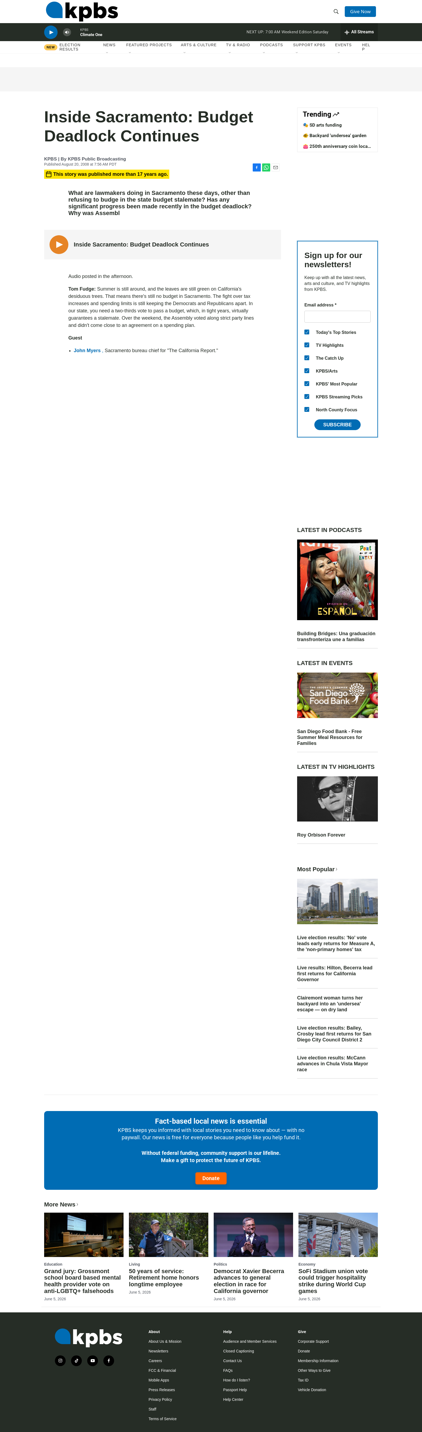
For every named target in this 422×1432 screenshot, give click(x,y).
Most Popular (318, 869)
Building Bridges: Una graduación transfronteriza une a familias (336, 636)
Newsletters (158, 1351)
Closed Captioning (238, 1351)
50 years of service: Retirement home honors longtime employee (164, 1278)
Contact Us (232, 1361)
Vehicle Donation (312, 1390)
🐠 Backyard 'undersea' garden (335, 135)
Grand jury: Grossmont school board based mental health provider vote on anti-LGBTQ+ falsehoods (82, 1281)
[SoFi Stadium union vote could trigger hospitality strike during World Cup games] (338, 1235)
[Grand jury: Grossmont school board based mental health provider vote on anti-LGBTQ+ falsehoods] (84, 1235)
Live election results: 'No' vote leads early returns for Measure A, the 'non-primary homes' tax (336, 943)
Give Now (361, 14)
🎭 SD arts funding (322, 125)
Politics (220, 1264)
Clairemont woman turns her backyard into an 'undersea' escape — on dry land (330, 1003)
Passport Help (235, 1390)
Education (53, 1264)
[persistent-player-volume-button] (67, 39)
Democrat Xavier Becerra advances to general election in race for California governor (249, 1281)
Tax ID (303, 1380)
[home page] (80, 14)
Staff (152, 1409)
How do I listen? (236, 1380)
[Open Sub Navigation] (107, 61)
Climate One (91, 41)
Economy (306, 1264)
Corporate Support (313, 1341)
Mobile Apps (159, 1380)
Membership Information (318, 1361)
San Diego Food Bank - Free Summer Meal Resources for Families (330, 737)
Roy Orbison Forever (321, 835)
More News (61, 1204)
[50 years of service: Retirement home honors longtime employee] (168, 1235)
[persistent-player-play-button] (50, 39)
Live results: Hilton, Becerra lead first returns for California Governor (334, 973)
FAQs (228, 1370)
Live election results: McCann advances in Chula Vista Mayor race (332, 1063)
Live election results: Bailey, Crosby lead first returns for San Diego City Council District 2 (334, 1033)
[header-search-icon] (337, 14)
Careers (155, 1361)
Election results (69, 55)
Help (366, 55)
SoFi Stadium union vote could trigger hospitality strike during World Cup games (333, 1281)
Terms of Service (163, 1419)
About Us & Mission (165, 1341)
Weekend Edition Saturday (305, 38)
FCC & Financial (162, 1370)
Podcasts (271, 53)
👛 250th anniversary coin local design (336, 149)
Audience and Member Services (249, 1341)
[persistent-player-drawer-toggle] (359, 39)
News (109, 53)
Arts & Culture (199, 53)
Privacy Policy (160, 1399)
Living (134, 1264)
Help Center (233, 1399)
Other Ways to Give (314, 1370)
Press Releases (162, 1390)
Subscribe (337, 424)
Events (343, 53)
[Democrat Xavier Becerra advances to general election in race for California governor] (253, 1235)
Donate (211, 1178)
